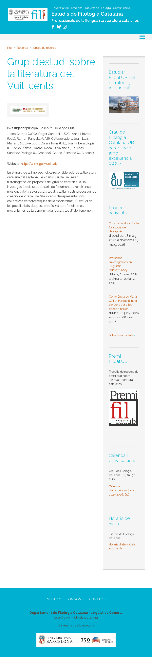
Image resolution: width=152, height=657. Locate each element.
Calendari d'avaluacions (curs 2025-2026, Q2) (121, 490)
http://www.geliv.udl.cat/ (39, 164)
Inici (9, 47)
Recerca (22, 47)
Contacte (98, 599)
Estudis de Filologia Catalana (87, 14)
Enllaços (53, 599)
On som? (75, 599)
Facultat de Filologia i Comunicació (107, 8)
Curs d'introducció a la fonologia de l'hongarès (124, 227)
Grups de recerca (44, 47)
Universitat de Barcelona (66, 8)
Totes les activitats (121, 335)
